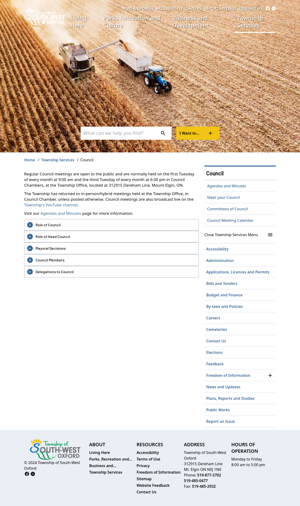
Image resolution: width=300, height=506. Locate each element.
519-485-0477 (196, 480)
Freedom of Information (228, 375)
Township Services (250, 21)
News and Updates (223, 386)
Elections (214, 352)
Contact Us (250, 8)
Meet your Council (223, 197)
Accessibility (169, 8)
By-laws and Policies (224, 306)
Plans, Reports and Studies (230, 398)
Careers (194, 8)
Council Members (50, 260)
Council (215, 173)
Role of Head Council (53, 236)
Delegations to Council (55, 271)
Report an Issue (220, 8)
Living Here (78, 21)
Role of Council (48, 225)
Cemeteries (216, 329)
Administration (220, 260)
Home (29, 159)
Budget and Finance (224, 295)
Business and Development (190, 21)
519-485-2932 (204, 486)
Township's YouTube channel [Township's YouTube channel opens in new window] (51, 205)
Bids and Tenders (221, 283)
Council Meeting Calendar (230, 220)
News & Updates (138, 8)
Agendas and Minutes (61, 213)
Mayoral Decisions (51, 248)
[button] (270, 375)
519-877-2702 (209, 475)
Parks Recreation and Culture (131, 21)
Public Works (218, 409)
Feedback (215, 363)
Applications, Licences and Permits (237, 272)
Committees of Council (227, 208)
